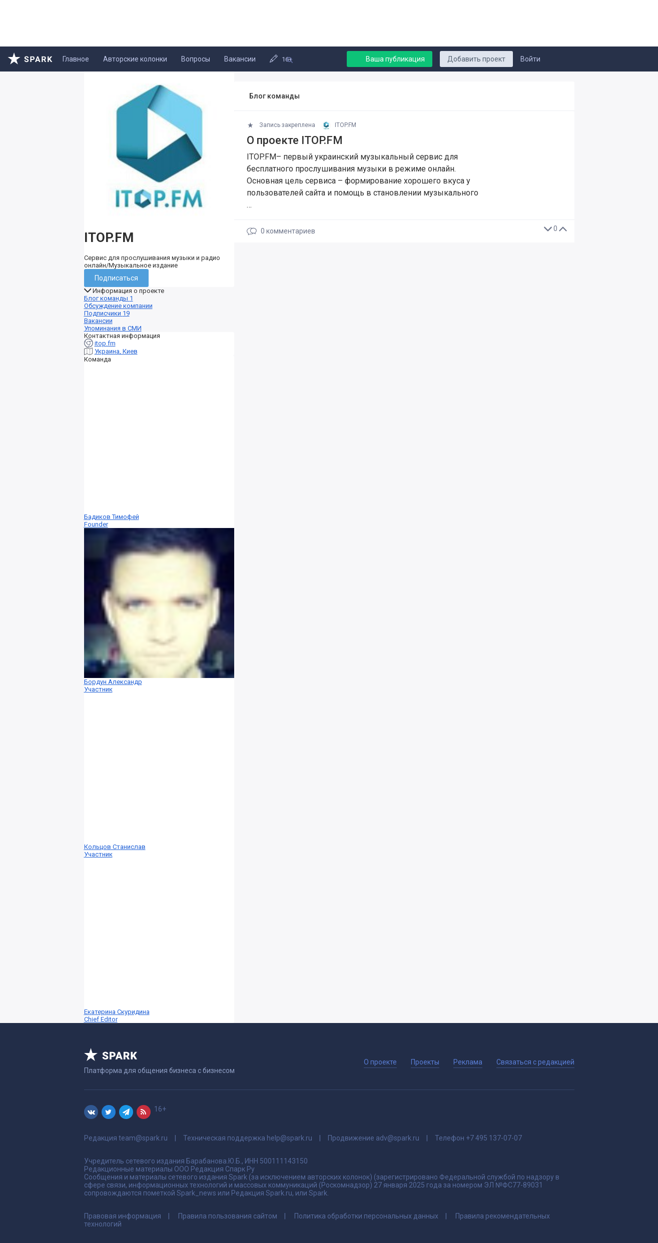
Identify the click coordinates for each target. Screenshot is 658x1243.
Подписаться (116, 278)
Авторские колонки (135, 59)
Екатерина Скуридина (159, 940)
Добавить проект (476, 59)
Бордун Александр (159, 610)
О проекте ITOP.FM (295, 140)
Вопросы (195, 59)
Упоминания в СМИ (113, 328)
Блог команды (108, 298)
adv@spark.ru (397, 1138)
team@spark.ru (143, 1138)
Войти (530, 59)
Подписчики (107, 313)
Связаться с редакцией (535, 1062)
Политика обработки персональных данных (366, 1216)
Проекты (425, 1062)
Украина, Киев (116, 351)
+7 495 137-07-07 (494, 1138)
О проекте (380, 1062)
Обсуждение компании (118, 306)
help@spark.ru (289, 1138)
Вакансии (240, 59)
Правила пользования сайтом (227, 1216)
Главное (76, 59)
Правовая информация (122, 1216)
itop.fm (105, 343)
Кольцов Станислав (159, 775)
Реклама (467, 1062)
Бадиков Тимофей (159, 445)
